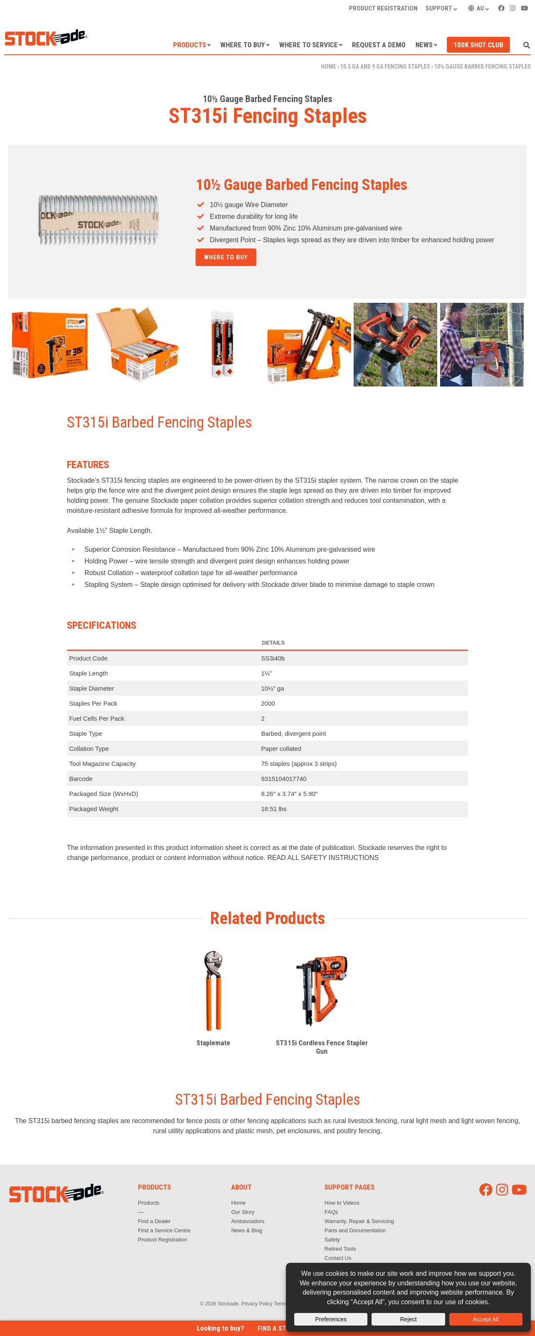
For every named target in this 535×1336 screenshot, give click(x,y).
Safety (332, 1239)
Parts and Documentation (355, 1230)
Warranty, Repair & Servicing (359, 1221)
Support (438, 8)
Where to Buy (242, 45)
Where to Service (308, 45)
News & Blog (246, 1230)
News (424, 45)
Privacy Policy (257, 1304)
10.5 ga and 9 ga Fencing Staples (385, 66)
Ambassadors (247, 1221)
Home (328, 66)
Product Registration (383, 8)
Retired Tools (340, 1249)
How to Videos (341, 1203)
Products (189, 45)
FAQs (331, 1212)
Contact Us (337, 1258)
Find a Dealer (154, 1221)
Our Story (243, 1212)
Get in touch (225, 264)
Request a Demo (378, 45)
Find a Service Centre (164, 1230)
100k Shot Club (478, 45)
